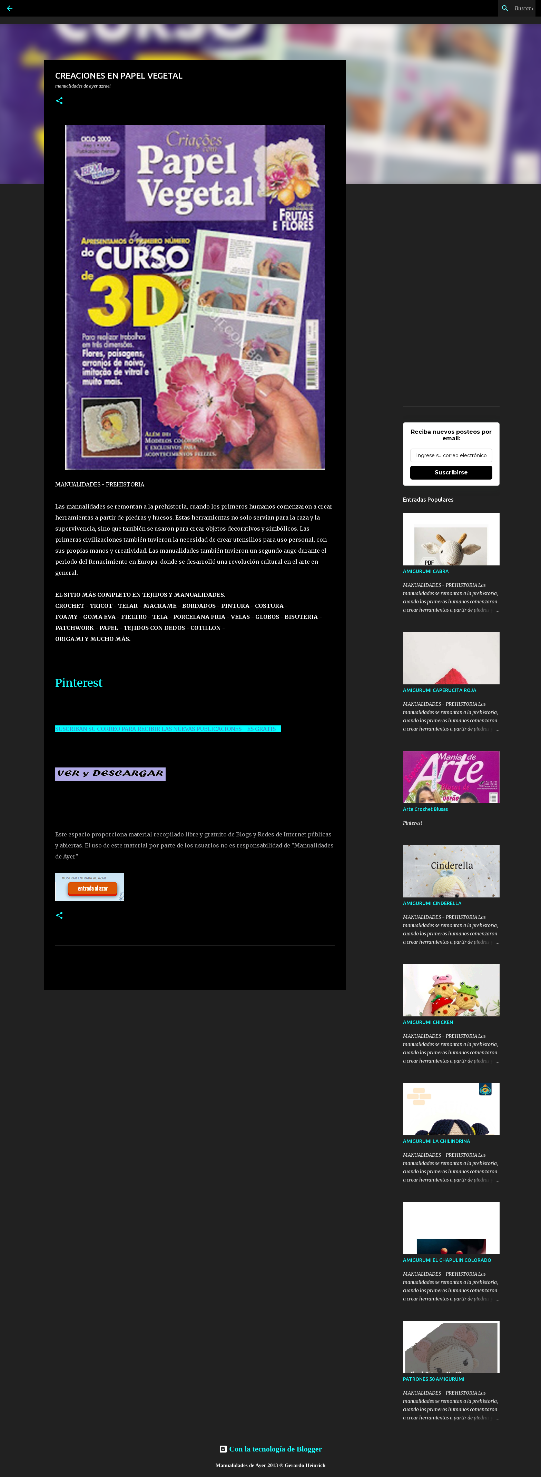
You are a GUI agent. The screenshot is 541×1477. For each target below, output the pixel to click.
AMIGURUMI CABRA (426, 571)
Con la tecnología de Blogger (270, 1449)
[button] (59, 101)
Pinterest (79, 683)
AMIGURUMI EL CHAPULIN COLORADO (447, 1260)
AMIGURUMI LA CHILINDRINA (436, 1141)
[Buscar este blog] (499, 8)
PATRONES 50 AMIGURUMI (433, 1379)
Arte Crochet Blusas (425, 809)
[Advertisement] (194, 1049)
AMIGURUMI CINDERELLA (432, 903)
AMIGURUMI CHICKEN (428, 1022)
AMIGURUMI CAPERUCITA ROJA (439, 690)
